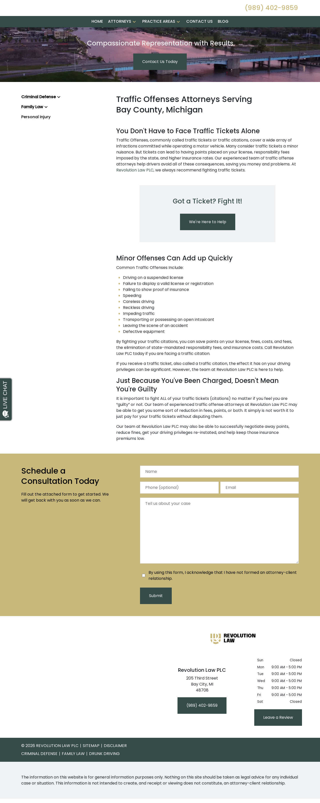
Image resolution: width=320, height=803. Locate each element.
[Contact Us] (199, 40)
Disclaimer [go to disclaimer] (115, 765)
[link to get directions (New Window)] (202, 704)
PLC (150, 189)
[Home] (97, 40)
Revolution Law (130, 189)
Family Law (32, 126)
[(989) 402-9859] (202, 724)
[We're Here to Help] (207, 241)
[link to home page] (55, 17)
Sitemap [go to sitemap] (91, 765)
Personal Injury (35, 136)
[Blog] (223, 40)
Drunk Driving (104, 773)
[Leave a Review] (278, 736)
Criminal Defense (38, 116)
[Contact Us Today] (160, 80)
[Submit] (156, 615)
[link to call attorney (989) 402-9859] (271, 17)
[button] (134, 40)
